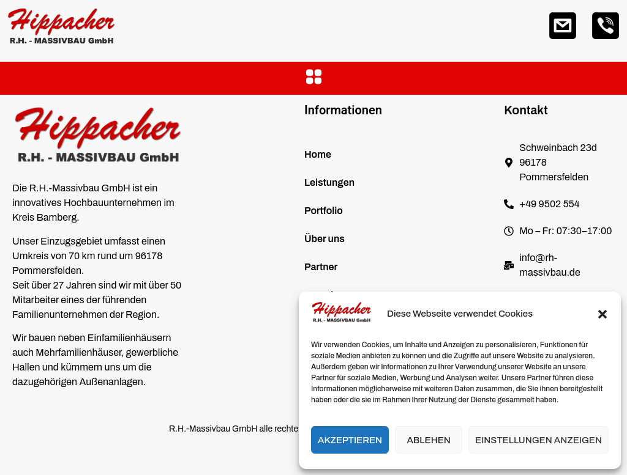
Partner (320, 267)
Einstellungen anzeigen (538, 440)
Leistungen (329, 182)
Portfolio (323, 210)
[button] (602, 314)
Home (317, 154)
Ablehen (428, 440)
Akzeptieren (350, 440)
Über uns (324, 239)
